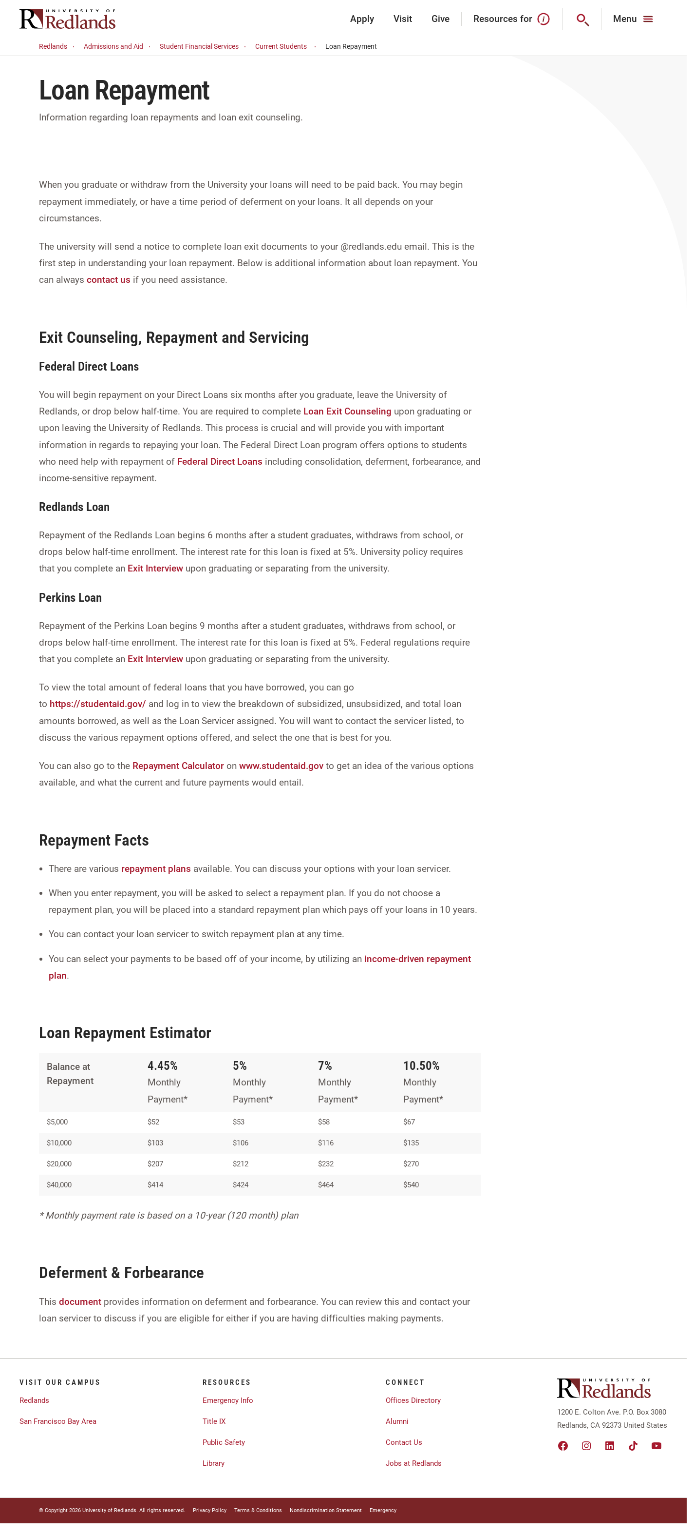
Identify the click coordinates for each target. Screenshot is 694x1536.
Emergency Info (228, 1400)
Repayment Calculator (178, 765)
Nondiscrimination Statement (326, 1510)
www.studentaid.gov (281, 765)
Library (214, 1463)
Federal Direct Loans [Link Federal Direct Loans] (220, 461)
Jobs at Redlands (414, 1463)
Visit (403, 18)
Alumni (397, 1421)
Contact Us (404, 1442)
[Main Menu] (634, 19)
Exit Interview (155, 568)
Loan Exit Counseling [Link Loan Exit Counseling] (347, 411)
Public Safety (224, 1442)
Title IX (214, 1421)
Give (440, 18)
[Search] (582, 19)
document (80, 1301)
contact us (109, 279)
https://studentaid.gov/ (98, 703)
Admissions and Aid (118, 46)
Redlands (58, 46)
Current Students (287, 46)
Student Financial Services (204, 46)
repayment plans (156, 868)
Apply (362, 18)
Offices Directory (413, 1400)
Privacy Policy (209, 1510)
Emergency (383, 1510)
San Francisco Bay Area (57, 1421)
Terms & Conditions (258, 1510)
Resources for (512, 19)
